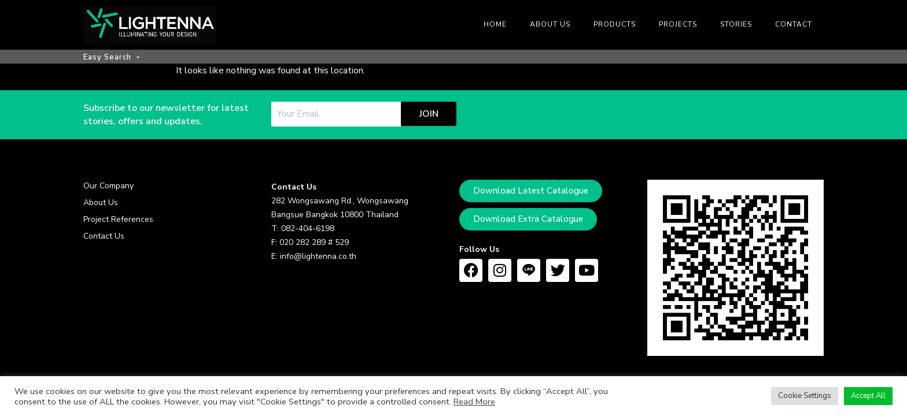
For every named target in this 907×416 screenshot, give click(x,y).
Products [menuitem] (614, 24)
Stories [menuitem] (736, 24)
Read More (474, 401)
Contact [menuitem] (793, 24)
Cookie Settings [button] (804, 396)
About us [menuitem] (550, 24)
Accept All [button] (868, 396)
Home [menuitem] (495, 24)
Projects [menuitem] (678, 24)
